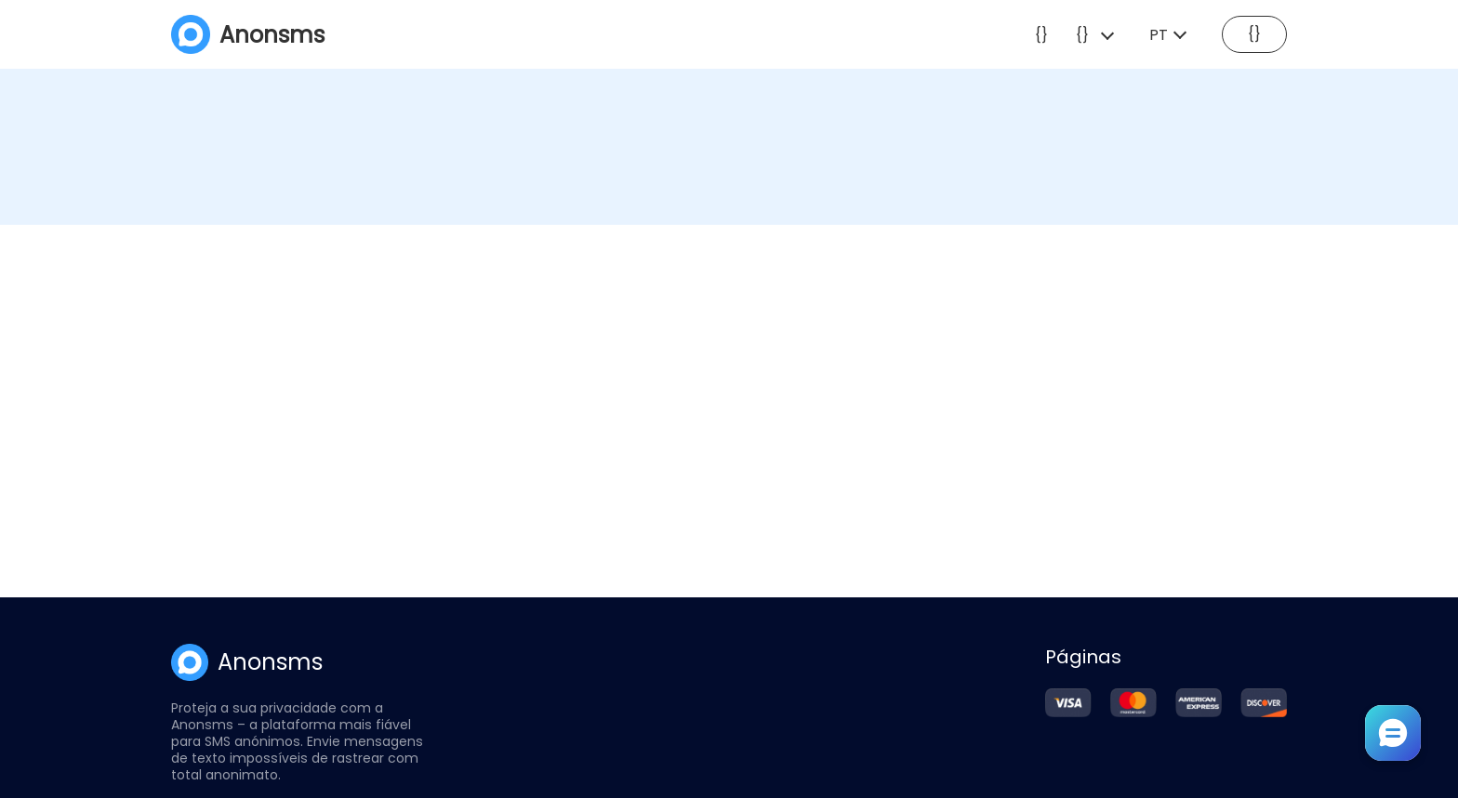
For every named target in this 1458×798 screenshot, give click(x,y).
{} (1041, 35)
